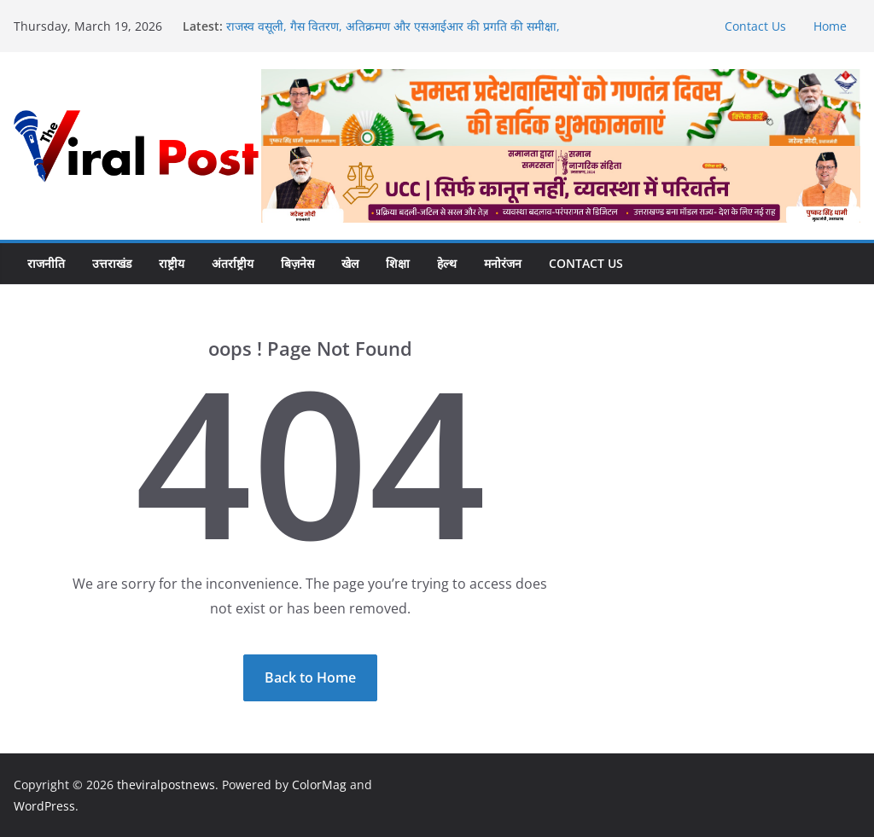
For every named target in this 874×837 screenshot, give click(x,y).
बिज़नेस (297, 263)
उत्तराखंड (111, 263)
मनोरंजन (502, 263)
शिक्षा (398, 263)
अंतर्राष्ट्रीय (232, 263)
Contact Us (755, 26)
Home (830, 26)
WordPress (44, 806)
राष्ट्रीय (171, 263)
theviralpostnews (166, 784)
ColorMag (319, 784)
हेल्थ (447, 263)
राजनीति (46, 263)
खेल (349, 263)
